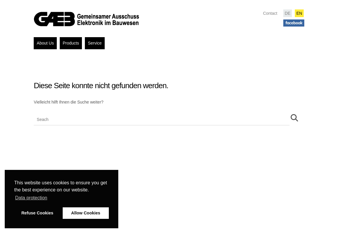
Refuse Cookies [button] (37, 213)
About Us (45, 43)
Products (71, 43)
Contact (270, 13)
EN (299, 13)
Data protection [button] (31, 197)
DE (287, 13)
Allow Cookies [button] (85, 213)
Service (95, 43)
